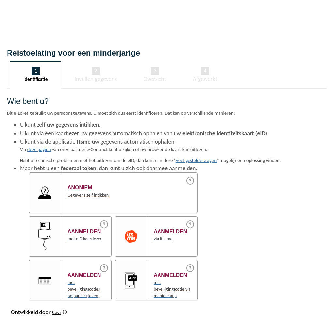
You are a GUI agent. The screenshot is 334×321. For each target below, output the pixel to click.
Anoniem (80, 187)
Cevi (56, 312)
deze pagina (39, 149)
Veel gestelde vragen (196, 160)
